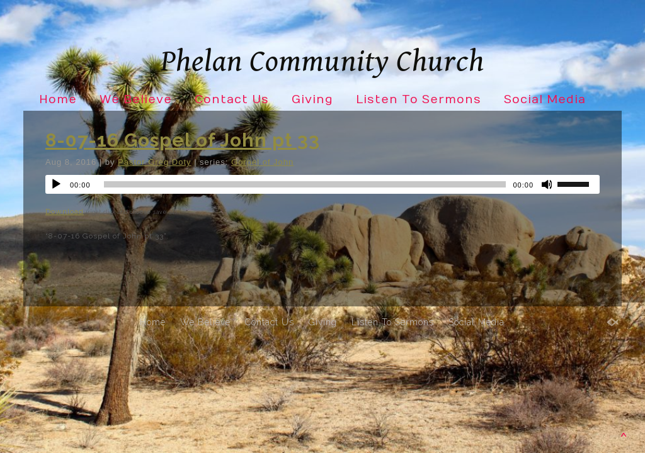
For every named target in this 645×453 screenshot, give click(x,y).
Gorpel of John (262, 162)
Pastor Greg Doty (154, 162)
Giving (312, 99)
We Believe (136, 99)
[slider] (305, 184)
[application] (322, 184)
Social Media (545, 99)
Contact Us (232, 99)
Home (58, 99)
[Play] (56, 184)
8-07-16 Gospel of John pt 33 (182, 140)
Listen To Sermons (418, 99)
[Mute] (547, 184)
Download (64, 211)
